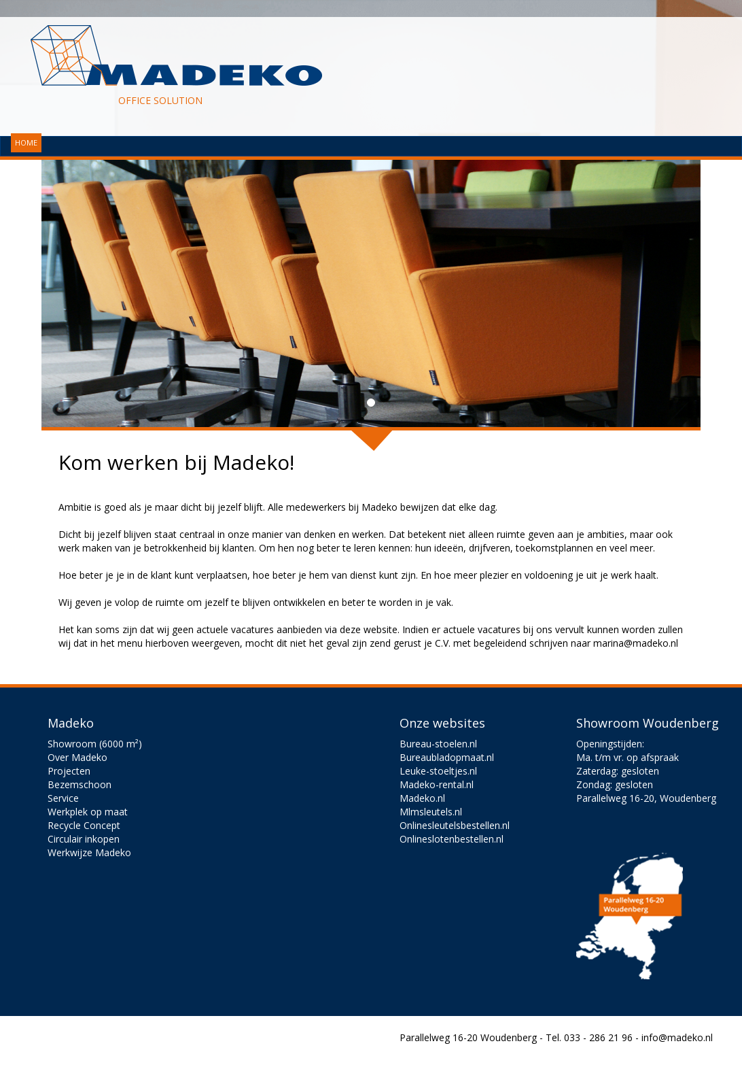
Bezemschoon (79, 784)
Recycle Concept (84, 825)
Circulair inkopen (84, 838)
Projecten (69, 770)
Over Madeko (77, 757)
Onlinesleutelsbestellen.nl (455, 825)
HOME (26, 142)
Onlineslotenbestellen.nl (452, 838)
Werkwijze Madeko (89, 852)
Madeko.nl (422, 798)
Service (63, 798)
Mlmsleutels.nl (431, 811)
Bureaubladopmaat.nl (447, 757)
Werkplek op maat (88, 811)
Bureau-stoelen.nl (438, 743)
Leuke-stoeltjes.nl (438, 770)
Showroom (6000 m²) (95, 743)
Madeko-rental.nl (437, 784)
